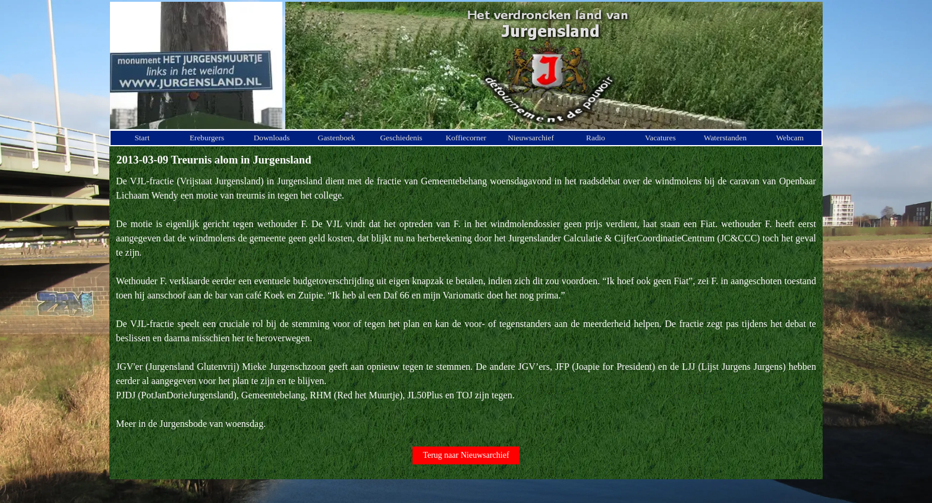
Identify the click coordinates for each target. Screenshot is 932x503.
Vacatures (660, 137)
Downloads (272, 137)
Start (141, 137)
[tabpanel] (466, 302)
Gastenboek (336, 137)
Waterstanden (725, 137)
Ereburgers (207, 137)
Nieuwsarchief (531, 137)
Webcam (790, 137)
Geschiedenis (401, 137)
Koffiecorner (466, 137)
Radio (595, 137)
